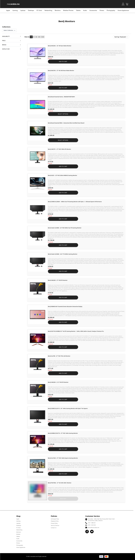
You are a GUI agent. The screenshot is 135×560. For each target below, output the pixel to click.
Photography (111, 10)
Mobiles (19, 534)
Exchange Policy (56, 519)
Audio (18, 538)
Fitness (102, 10)
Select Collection (10, 30)
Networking (49, 10)
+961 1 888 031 (92, 523)
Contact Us (54, 527)
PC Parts (40, 10)
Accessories (94, 10)
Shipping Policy (55, 521)
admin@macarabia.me (94, 527)
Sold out (64, 498)
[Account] (124, 4)
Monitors (19, 532)
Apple (9, 10)
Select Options (64, 114)
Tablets (19, 536)
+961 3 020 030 (92, 525)
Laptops (23, 10)
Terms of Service (56, 525)
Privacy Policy (55, 523)
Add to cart (64, 61)
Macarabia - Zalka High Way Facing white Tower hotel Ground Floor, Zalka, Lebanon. (102, 519)
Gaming (15, 10)
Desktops (32, 10)
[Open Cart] (128, 4)
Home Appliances (124, 10)
